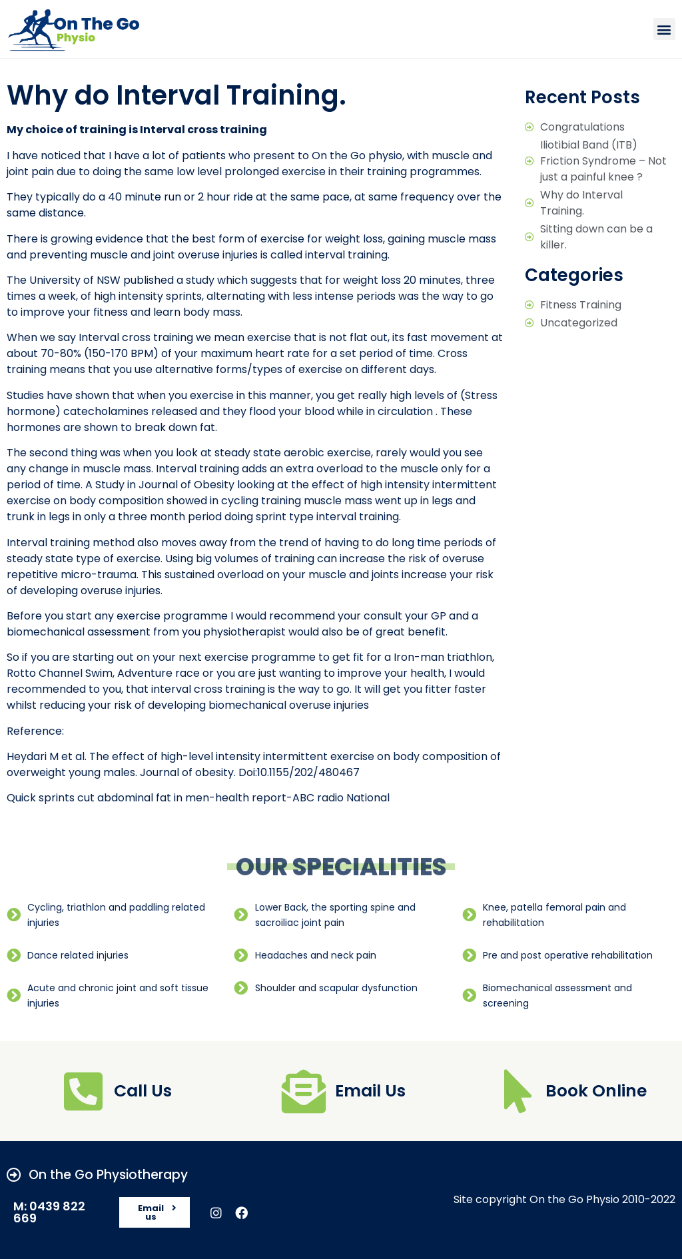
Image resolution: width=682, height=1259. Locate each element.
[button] (664, 29)
